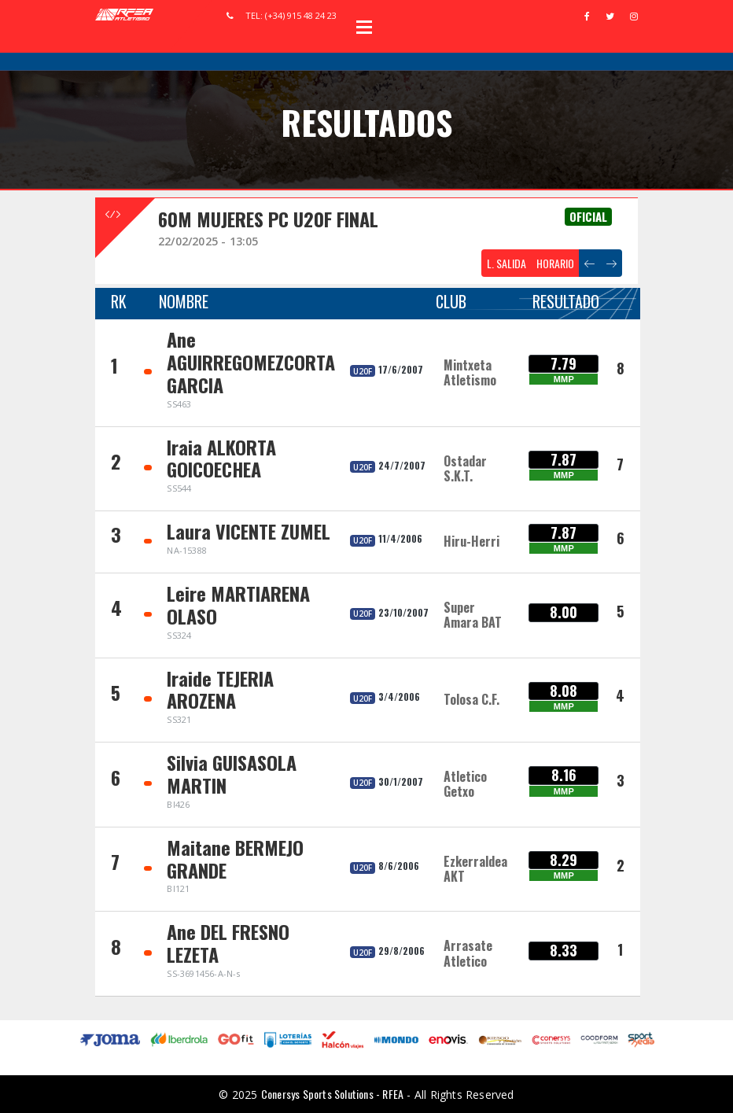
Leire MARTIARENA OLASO (238, 604)
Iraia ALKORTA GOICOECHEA (221, 458)
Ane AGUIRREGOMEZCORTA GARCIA (251, 362)
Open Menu (364, 26)
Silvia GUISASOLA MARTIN (232, 773)
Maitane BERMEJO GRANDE (235, 858)
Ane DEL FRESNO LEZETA (228, 942)
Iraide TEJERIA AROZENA (220, 689)
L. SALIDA (506, 263)
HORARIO (555, 263)
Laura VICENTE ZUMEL (248, 531)
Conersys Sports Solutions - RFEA (332, 1093)
